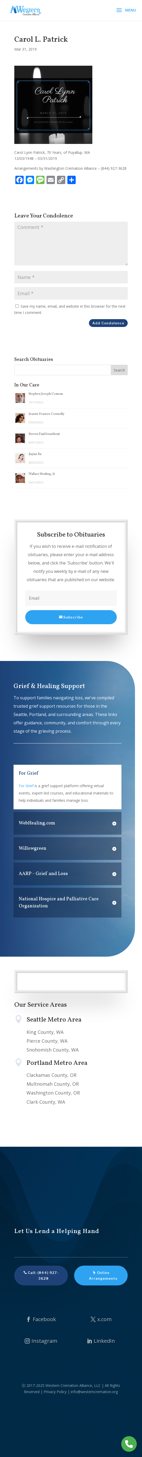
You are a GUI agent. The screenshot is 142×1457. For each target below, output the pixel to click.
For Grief (26, 785)
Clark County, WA (46, 1102)
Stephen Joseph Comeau (46, 394)
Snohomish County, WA (53, 1050)
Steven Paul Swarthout (44, 434)
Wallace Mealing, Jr (42, 474)
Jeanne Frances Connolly (46, 414)
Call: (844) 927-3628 (43, 1275)
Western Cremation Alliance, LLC (73, 1385)
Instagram (44, 1340)
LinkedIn (104, 1340)
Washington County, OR (53, 1093)
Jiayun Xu (35, 454)
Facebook (44, 1319)
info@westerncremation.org (94, 1391)
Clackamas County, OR (51, 1075)
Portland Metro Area (57, 1063)
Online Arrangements (103, 1275)
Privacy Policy (55, 1391)
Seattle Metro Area (54, 1019)
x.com (104, 1319)
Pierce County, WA (47, 1041)
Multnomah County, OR (53, 1084)
